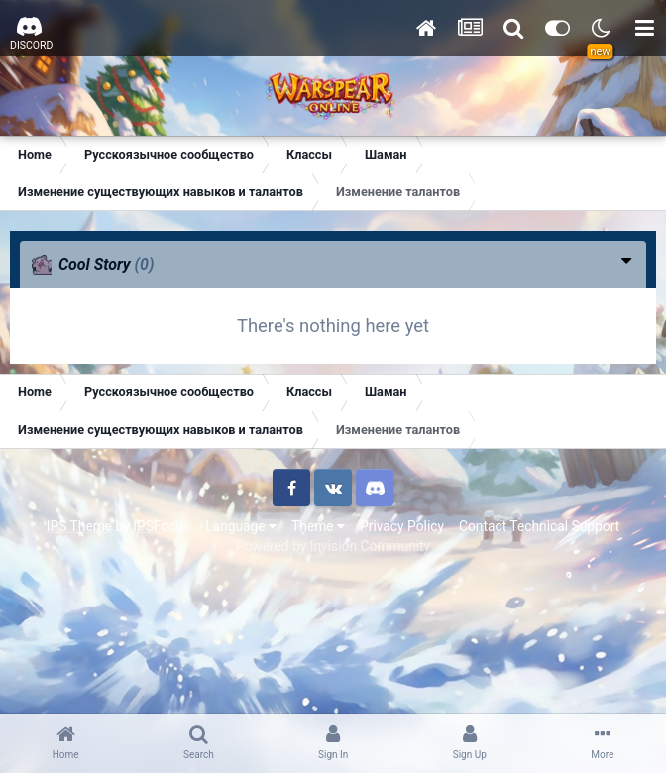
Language (241, 526)
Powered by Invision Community (333, 546)
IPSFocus (161, 526)
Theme (318, 526)
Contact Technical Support (539, 526)
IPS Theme (79, 526)
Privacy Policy (402, 526)
